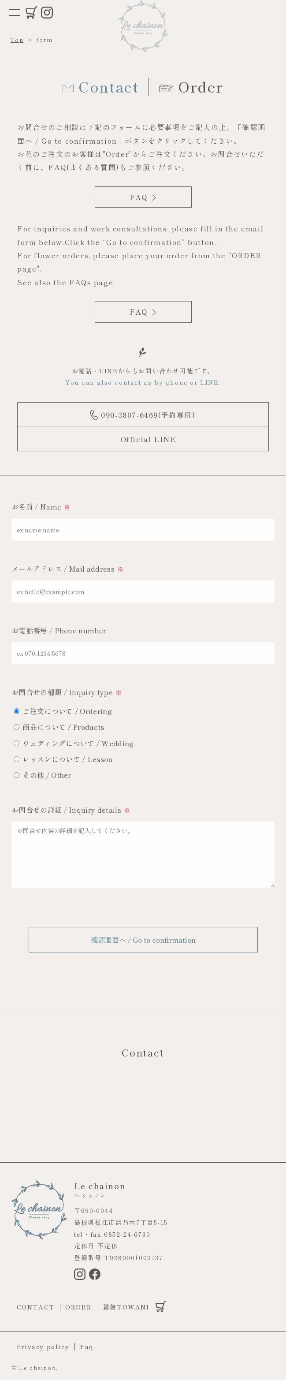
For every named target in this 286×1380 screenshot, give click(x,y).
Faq (86, 1346)
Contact (36, 1306)
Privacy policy (43, 1346)
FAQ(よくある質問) (83, 167)
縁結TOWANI (126, 1306)
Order (78, 1306)
